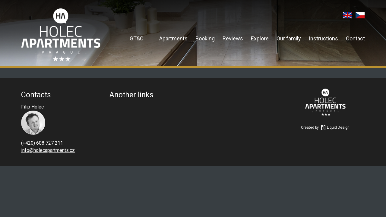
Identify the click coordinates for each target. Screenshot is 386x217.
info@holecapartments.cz (48, 150)
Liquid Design (335, 127)
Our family (289, 38)
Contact (355, 38)
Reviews (233, 38)
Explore (260, 38)
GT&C (137, 38)
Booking (205, 38)
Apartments (173, 38)
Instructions (323, 38)
